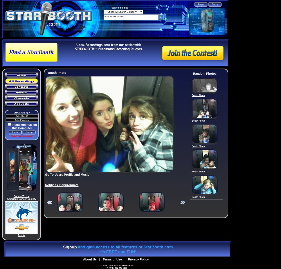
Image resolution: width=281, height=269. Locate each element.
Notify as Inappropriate (61, 185)
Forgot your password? (22, 136)
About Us (90, 259)
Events (21, 235)
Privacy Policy (138, 259)
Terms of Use (112, 259)
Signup (70, 247)
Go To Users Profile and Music (67, 174)
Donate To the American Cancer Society (21, 197)
